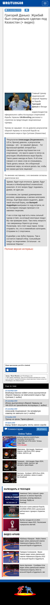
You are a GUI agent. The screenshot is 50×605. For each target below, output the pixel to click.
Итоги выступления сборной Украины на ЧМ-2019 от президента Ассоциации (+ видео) (26, 403)
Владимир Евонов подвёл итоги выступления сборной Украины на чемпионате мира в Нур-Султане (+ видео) (25, 394)
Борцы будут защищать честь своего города (25, 424)
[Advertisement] (25, 42)
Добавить (41, 429)
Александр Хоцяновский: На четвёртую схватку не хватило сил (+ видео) (23, 411)
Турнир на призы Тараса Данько (19, 418)
